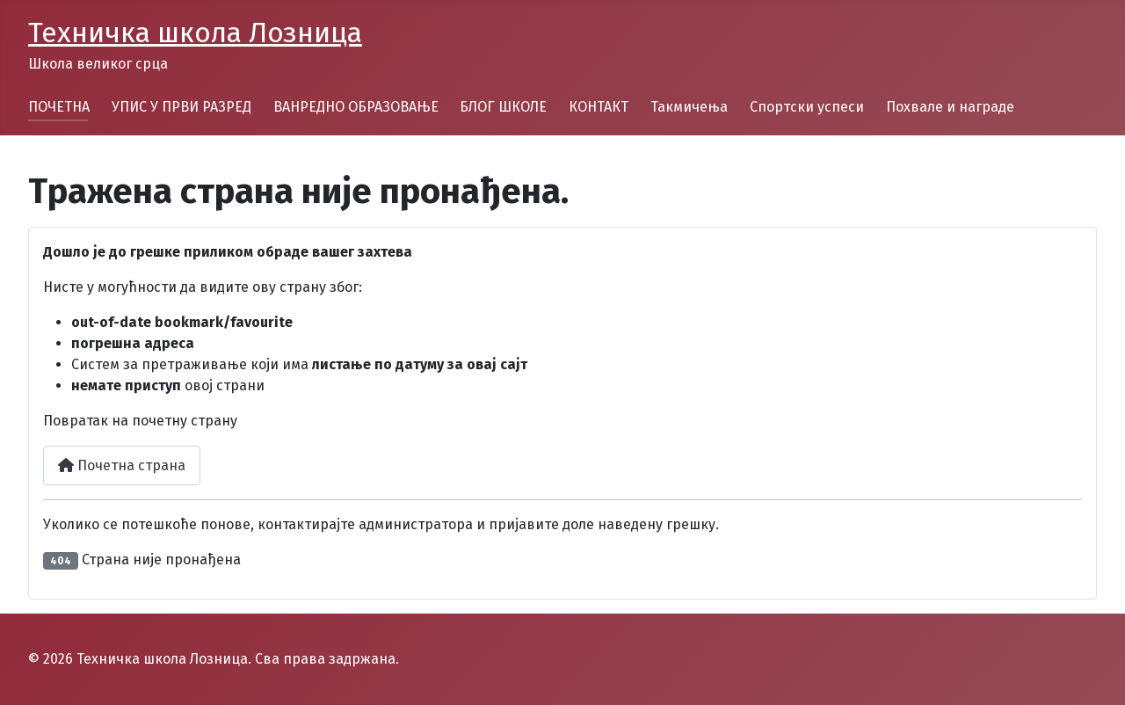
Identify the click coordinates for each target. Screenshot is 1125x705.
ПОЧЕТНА (59, 106)
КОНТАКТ (598, 106)
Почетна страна (121, 465)
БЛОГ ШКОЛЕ (503, 106)
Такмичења (689, 106)
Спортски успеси (807, 106)
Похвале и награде (950, 106)
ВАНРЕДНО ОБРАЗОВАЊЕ (356, 106)
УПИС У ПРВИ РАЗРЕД (181, 106)
